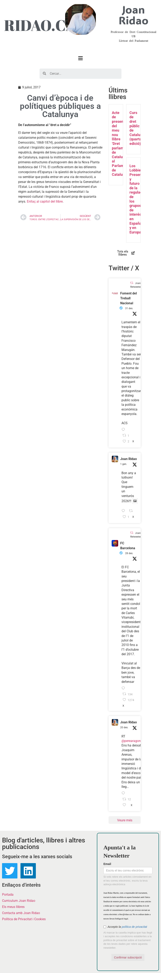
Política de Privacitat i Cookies (24, 919)
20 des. (124, 727)
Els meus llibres (13, 907)
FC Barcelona (127, 545)
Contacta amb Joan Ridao (21, 913)
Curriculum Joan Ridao (18, 901)
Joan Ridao (128, 459)
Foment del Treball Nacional (128, 298)
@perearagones (132, 741)
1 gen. (123, 464)
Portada (8, 894)
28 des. (129, 553)
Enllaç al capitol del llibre (45, 201)
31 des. (129, 308)
